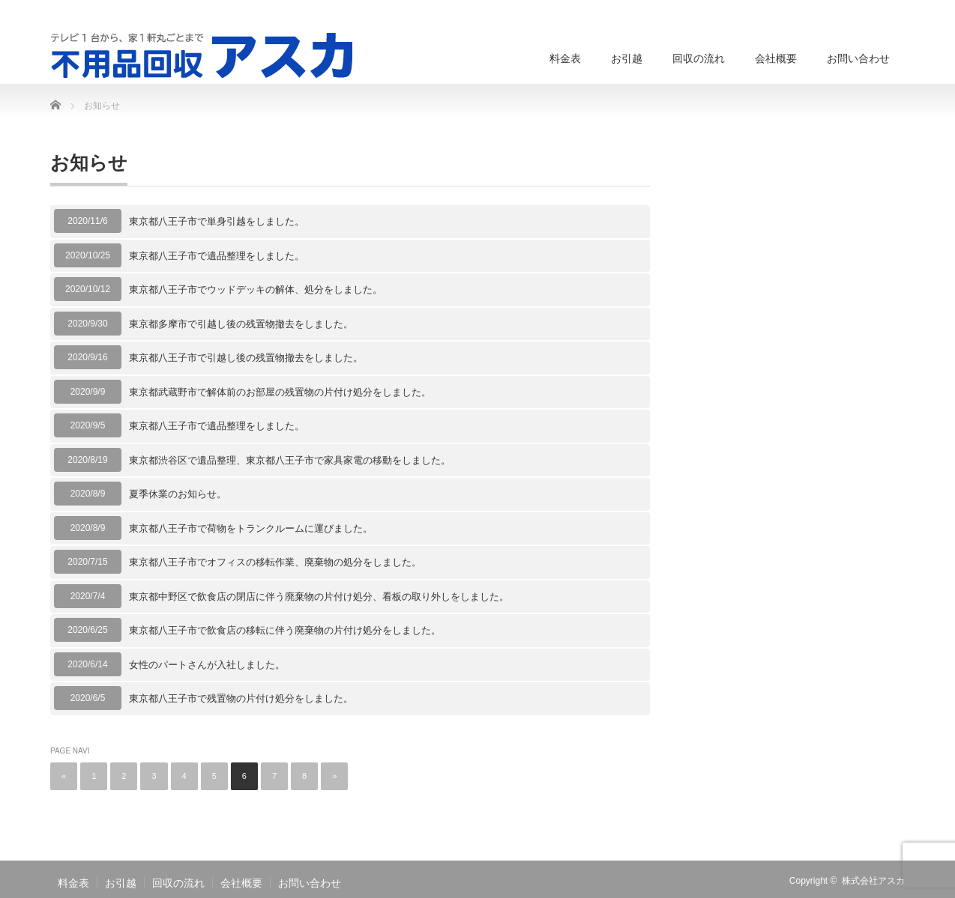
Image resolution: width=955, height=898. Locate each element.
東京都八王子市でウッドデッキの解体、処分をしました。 (255, 289)
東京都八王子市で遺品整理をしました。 (216, 255)
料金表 (565, 58)
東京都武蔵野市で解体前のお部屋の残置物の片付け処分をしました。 (280, 392)
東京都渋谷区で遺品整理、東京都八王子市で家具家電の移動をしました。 (290, 460)
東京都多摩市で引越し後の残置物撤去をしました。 (241, 324)
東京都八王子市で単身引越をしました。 (216, 221)
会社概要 (776, 58)
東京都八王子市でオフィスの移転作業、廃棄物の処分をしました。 (275, 562)
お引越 (626, 58)
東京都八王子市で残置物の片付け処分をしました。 (241, 698)
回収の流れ (698, 58)
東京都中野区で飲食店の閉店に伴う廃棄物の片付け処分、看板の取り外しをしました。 (319, 596)
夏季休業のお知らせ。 (177, 494)
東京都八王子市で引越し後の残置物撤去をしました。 (246, 357)
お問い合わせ (858, 58)
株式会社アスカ (873, 881)
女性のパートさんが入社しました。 (207, 664)
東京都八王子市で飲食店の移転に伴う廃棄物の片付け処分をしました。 (285, 630)
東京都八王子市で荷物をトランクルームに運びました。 (251, 528)
